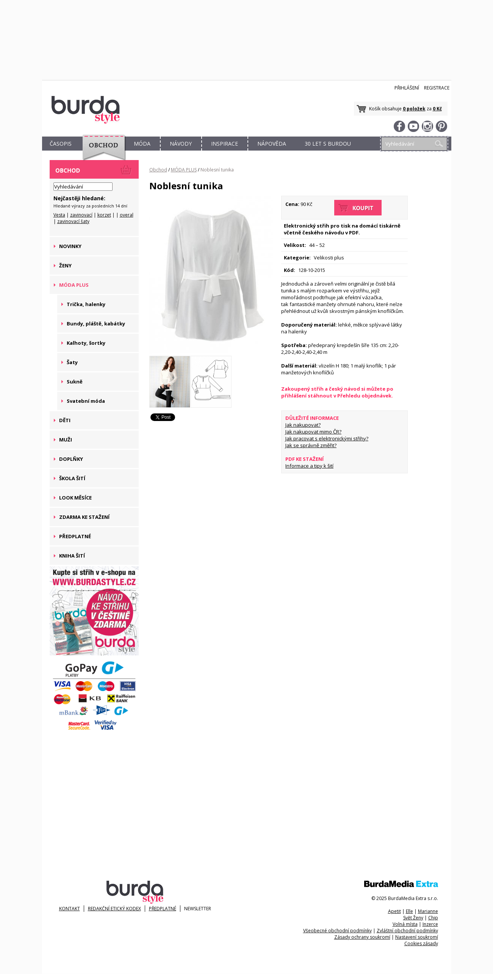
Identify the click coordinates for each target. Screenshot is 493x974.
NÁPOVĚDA (271, 143)
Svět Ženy (413, 917)
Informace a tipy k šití (309, 465)
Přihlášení (406, 88)
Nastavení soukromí (416, 937)
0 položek (414, 108)
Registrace (436, 88)
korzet (104, 215)
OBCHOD (102, 152)
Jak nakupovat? (303, 424)
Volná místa (405, 924)
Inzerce (430, 924)
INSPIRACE (224, 143)
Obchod (158, 170)
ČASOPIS (61, 143)
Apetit (394, 911)
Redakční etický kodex (114, 908)
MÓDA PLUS (184, 170)
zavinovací (81, 215)
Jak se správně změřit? (310, 445)
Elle (409, 911)
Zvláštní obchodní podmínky (407, 930)
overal (126, 215)
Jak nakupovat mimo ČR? (313, 431)
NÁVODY (181, 143)
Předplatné (162, 908)
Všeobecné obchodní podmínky (337, 930)
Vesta (59, 215)
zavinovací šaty (73, 221)
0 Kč (437, 108)
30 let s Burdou (328, 143)
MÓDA (142, 143)
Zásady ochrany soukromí (362, 937)
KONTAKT (69, 908)
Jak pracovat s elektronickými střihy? (326, 438)
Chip (433, 917)
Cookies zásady (421, 943)
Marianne (428, 911)
